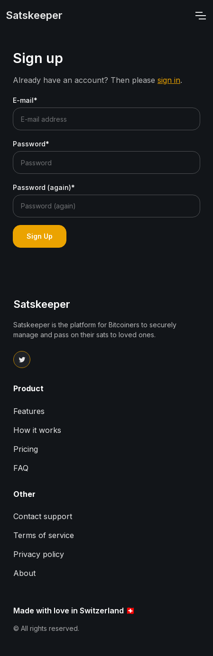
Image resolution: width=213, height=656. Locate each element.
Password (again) (44, 187)
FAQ (20, 468)
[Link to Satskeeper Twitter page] (21, 359)
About (24, 573)
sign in (168, 80)
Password (31, 144)
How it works (37, 430)
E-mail (25, 100)
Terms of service (43, 535)
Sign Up (40, 236)
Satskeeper (34, 15)
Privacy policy (38, 554)
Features (29, 411)
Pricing (25, 449)
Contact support (42, 516)
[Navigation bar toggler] (200, 15)
